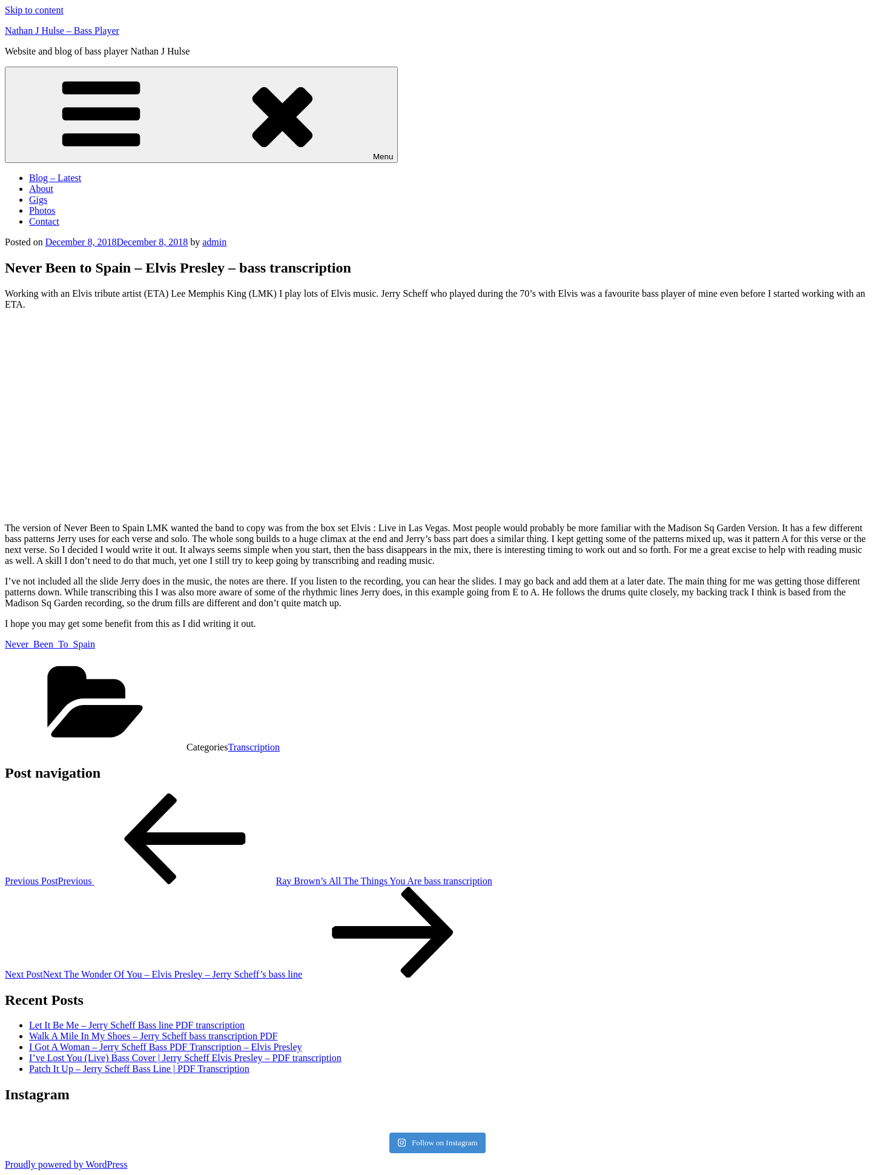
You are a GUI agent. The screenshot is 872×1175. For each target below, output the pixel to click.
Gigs (38, 199)
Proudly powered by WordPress (66, 1164)
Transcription (254, 747)
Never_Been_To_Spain (50, 644)
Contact (44, 221)
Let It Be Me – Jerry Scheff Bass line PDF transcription (137, 1025)
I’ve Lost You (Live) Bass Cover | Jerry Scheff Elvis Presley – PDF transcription (185, 1058)
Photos (42, 210)
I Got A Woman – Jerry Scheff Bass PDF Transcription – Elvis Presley (165, 1047)
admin (214, 242)
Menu (201, 114)
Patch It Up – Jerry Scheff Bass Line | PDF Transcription (139, 1069)
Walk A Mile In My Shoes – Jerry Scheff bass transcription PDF (153, 1036)
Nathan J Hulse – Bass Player (62, 30)
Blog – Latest (55, 178)
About (41, 189)
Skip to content (34, 10)
